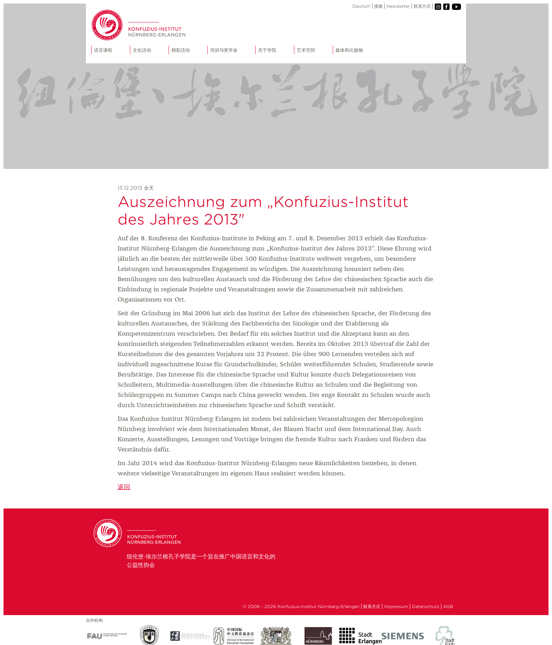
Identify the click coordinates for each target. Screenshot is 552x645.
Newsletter (398, 6)
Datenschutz (425, 606)
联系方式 (422, 6)
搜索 (378, 6)
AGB (448, 606)
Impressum (396, 606)
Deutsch (361, 6)
